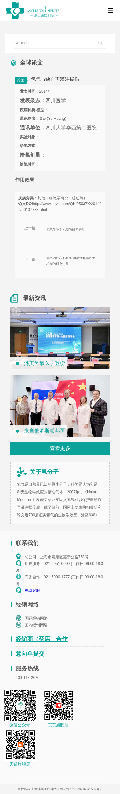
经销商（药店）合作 (42, 639)
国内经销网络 (36, 625)
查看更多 (60, 448)
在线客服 (32, 590)
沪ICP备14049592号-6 (86, 789)
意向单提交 (30, 654)
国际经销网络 (36, 618)
